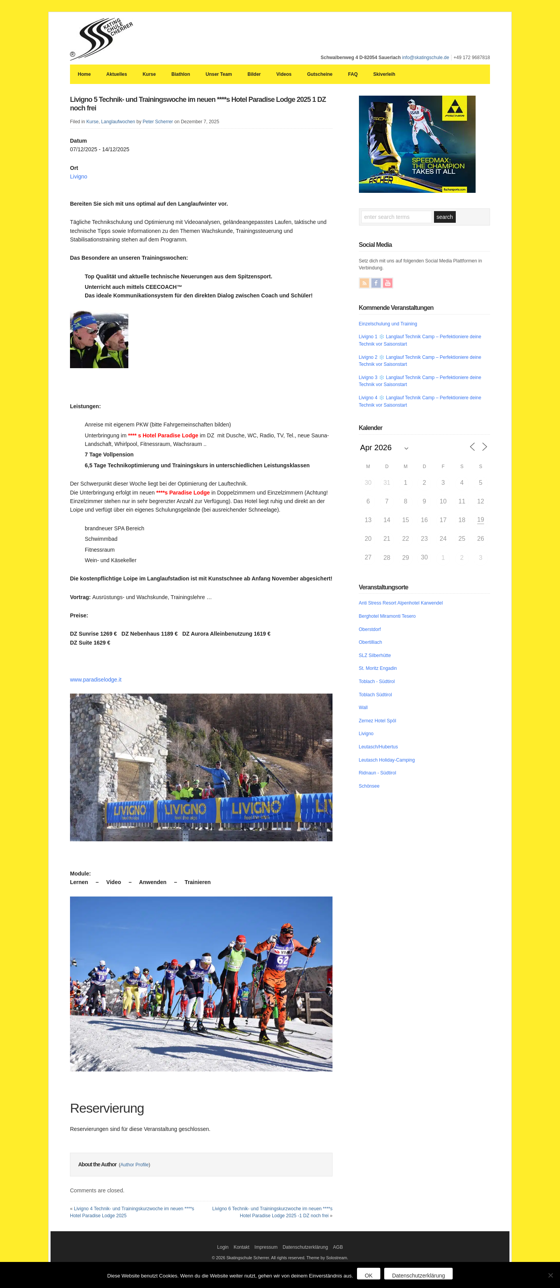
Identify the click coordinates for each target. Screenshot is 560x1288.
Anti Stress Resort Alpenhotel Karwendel (401, 603)
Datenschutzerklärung (305, 1247)
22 (405, 538)
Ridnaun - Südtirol (377, 773)
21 (386, 538)
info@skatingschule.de (425, 57)
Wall (363, 707)
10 (443, 501)
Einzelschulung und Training (388, 324)
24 (443, 538)
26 (480, 538)
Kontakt (242, 1247)
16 (424, 520)
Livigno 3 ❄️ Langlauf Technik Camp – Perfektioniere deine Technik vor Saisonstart (420, 381)
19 (480, 519)
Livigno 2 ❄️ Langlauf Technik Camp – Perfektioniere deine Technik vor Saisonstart (420, 361)
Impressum (265, 1247)
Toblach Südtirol (375, 694)
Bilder (254, 74)
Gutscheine (319, 74)
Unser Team (219, 74)
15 (405, 520)
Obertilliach (370, 642)
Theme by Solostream (326, 1257)
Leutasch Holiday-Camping (387, 760)
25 (462, 538)
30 (368, 482)
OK (369, 1275)
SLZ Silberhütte (375, 655)
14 (386, 520)
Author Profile (134, 1164)
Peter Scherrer (158, 121)
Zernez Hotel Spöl (377, 721)
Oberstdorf (370, 629)
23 (424, 538)
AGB (338, 1247)
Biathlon (181, 74)
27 (368, 557)
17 (443, 520)
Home (84, 74)
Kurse (149, 74)
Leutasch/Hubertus (378, 747)
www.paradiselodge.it (95, 679)
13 (368, 520)
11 (462, 501)
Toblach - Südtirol (377, 681)
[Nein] (550, 1275)
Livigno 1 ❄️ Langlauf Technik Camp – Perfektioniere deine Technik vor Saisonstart (420, 340)
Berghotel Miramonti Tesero (387, 616)
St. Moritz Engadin (378, 668)
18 (462, 520)
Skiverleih (384, 74)
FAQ (353, 74)
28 (386, 557)
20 (368, 538)
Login (222, 1247)
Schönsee (369, 786)
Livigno (78, 176)
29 (405, 557)
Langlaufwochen (118, 121)
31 (386, 482)
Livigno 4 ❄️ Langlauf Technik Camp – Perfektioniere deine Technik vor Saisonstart (420, 401)
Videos (284, 74)
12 (480, 501)
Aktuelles (116, 74)
